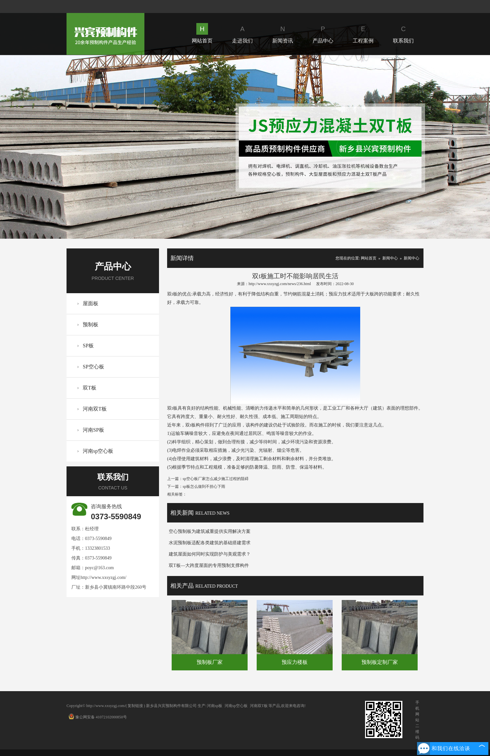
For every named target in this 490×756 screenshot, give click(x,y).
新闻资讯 (282, 33)
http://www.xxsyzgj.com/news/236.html (280, 284)
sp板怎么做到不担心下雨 (204, 486)
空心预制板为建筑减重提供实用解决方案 (210, 531)
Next (347, 146)
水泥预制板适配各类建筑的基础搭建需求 (210, 542)
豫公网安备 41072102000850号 (97, 717)
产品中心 (322, 33)
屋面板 (90, 303)
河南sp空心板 (98, 451)
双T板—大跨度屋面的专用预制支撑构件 (209, 565)
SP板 (88, 345)
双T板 (89, 387)
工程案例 (363, 33)
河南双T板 (95, 409)
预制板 (90, 324)
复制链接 (135, 705)
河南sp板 (214, 705)
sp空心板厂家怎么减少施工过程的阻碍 (216, 478)
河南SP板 (93, 430)
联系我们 (403, 33)
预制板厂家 (210, 662)
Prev (141, 146)
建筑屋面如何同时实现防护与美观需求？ (210, 554)
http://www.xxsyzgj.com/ (103, 577)
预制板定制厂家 (379, 662)
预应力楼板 (295, 662)
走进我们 (242, 33)
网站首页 (202, 33)
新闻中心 (390, 258)
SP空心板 (93, 366)
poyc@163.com (99, 567)
